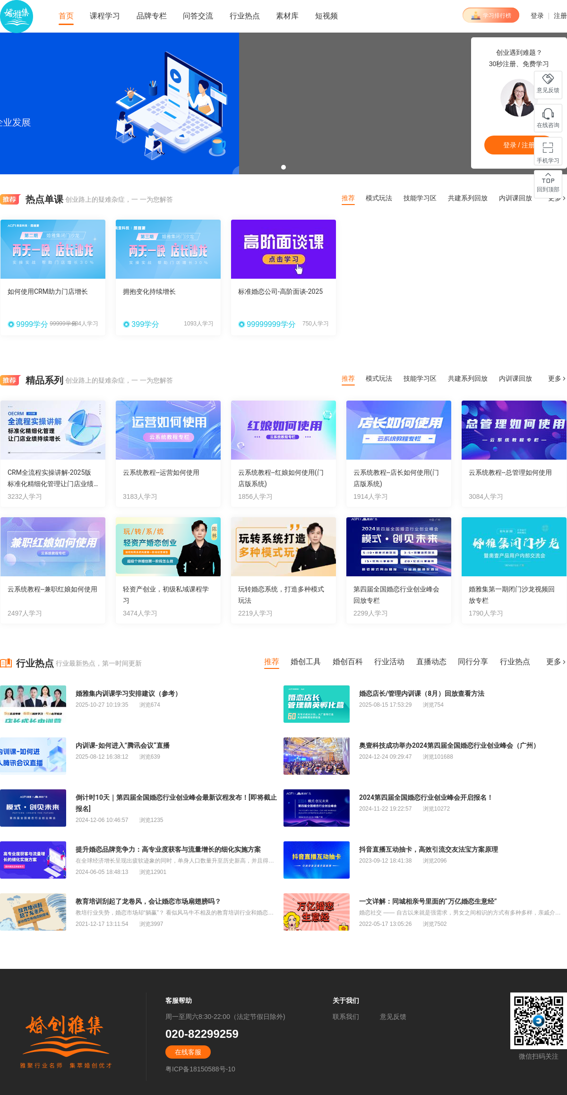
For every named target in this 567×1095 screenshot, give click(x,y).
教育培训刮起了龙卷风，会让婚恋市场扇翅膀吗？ (148, 901)
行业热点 (245, 16)
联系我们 (346, 1016)
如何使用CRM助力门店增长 (48, 291)
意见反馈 (393, 1016)
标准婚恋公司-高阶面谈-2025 (280, 291)
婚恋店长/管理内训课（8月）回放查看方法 (421, 693)
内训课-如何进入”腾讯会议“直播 (123, 745)
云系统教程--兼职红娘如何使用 (52, 589)
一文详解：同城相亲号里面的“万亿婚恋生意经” (428, 901)
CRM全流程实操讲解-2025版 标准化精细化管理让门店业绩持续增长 (51, 484)
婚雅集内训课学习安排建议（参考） (128, 693)
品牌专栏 (152, 16)
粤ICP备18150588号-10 (200, 1069)
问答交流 (198, 16)
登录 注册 (549, 15)
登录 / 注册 (519, 145)
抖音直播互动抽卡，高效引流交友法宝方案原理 (428, 849)
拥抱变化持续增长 (149, 291)
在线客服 (188, 1052)
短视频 (326, 16)
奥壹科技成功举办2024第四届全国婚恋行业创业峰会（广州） (449, 745)
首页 (66, 16)
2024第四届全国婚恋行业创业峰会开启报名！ (426, 797)
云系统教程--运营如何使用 (161, 472)
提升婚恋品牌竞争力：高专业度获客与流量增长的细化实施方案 (168, 849)
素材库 (287, 16)
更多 (557, 378)
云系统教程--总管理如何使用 (510, 472)
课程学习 (105, 16)
